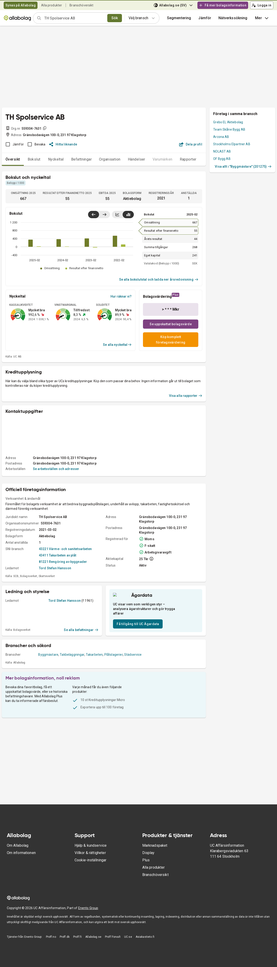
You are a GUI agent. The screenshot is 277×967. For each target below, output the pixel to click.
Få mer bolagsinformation (222, 5)
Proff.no (51, 944)
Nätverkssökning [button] (232, 18)
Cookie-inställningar (90, 867)
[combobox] (74, 18)
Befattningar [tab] (81, 159)
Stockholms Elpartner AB (231, 144)
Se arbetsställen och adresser (56, 518)
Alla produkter (51, 5)
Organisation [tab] (110, 159)
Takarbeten (94, 708)
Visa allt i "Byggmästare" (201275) (243, 166)
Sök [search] (114, 18)
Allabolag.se (93, 944)
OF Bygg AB (222, 159)
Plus (146, 867)
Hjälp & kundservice (91, 853)
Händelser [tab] (136, 159)
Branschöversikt (81, 5)
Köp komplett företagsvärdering (171, 339)
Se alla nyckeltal (117, 345)
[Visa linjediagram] (117, 214)
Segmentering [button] (179, 18)
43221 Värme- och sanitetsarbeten (65, 598)
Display (148, 860)
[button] (205, 18)
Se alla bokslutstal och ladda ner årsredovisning (159, 279)
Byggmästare (48, 708)
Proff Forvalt (113, 944)
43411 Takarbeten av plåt (57, 605)
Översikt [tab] (12, 159)
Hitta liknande (63, 144)
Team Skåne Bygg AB (229, 129)
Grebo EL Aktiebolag (228, 122)
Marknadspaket (154, 853)
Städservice (133, 708)
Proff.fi (77, 944)
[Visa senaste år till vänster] (93, 214)
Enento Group (88, 915)
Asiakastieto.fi (145, 944)
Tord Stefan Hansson (55, 617)
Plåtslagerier (113, 708)
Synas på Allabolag (20, 5)
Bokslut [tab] (34, 159)
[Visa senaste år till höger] (104, 214)
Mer (262, 18)
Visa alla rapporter (185, 445)
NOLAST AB (222, 151)
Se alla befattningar (81, 683)
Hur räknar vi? (121, 296)
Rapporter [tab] (188, 159)
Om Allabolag (18, 853)
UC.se (128, 944)
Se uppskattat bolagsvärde (171, 324)
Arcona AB (221, 137)
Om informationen (21, 860)
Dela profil (190, 144)
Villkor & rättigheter (90, 860)
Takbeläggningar (72, 708)
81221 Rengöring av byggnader (63, 611)
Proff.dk (65, 944)
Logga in (261, 5)
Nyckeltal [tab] (56, 159)
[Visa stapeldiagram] (128, 214)
